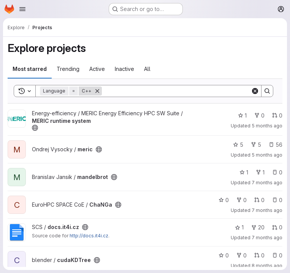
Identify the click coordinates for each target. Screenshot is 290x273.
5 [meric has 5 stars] (238, 144)
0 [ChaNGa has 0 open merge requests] (259, 200)
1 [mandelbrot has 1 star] (243, 172)
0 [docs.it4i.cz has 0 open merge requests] (277, 227)
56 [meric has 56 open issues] (275, 144)
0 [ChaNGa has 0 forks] (241, 200)
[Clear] (255, 91)
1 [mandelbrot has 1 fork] (260, 172)
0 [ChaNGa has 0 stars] (224, 200)
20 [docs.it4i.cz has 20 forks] (258, 227)
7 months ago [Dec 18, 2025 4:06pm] (267, 182)
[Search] (176, 91)
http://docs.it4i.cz (89, 235)
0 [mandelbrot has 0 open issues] (277, 172)
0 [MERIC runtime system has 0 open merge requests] (277, 115)
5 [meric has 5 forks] (256, 144)
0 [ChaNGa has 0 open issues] (277, 200)
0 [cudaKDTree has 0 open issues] (277, 255)
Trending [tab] (68, 69)
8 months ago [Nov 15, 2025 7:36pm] (267, 265)
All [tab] (147, 69)
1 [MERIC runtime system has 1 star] (242, 115)
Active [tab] (97, 69)
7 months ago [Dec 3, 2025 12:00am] (267, 210)
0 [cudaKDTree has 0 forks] (241, 255)
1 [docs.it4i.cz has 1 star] (239, 227)
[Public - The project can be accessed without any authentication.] (35, 128)
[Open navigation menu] (22, 9)
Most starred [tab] (30, 69)
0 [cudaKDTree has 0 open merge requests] (259, 255)
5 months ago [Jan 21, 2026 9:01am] (267, 126)
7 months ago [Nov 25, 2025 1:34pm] (267, 237)
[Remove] (97, 91)
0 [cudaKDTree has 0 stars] (224, 255)
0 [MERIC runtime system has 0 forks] (259, 115)
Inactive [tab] (124, 69)
